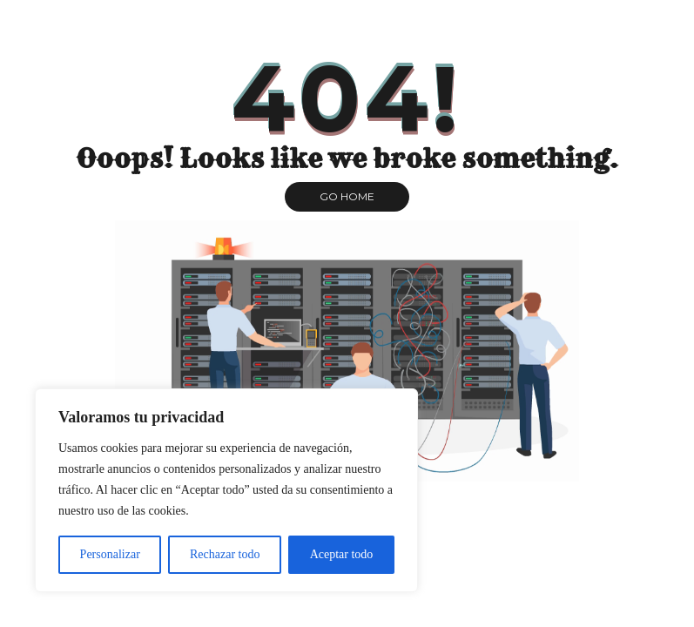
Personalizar (110, 554)
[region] (226, 490)
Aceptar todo (342, 554)
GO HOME (347, 196)
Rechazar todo (224, 554)
